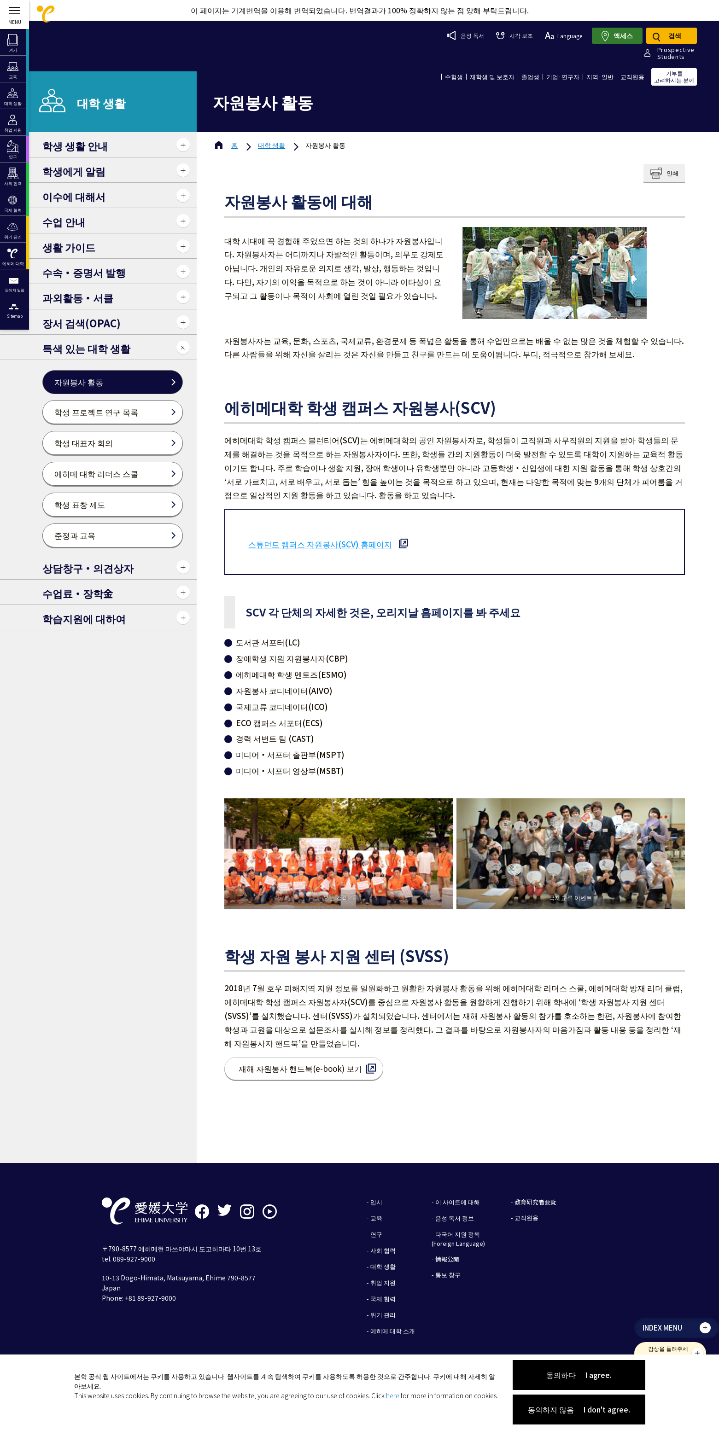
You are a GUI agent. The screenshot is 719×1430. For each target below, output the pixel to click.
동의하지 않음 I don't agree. (579, 1409)
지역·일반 (600, 77)
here (392, 1395)
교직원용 (632, 77)
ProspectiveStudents (676, 53)
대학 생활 (271, 145)
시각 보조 (514, 35)
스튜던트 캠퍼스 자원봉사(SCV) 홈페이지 (320, 544)
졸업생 (530, 77)
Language (563, 36)
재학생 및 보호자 (492, 77)
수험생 (454, 77)
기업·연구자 (562, 77)
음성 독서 (465, 35)
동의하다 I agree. (579, 1374)
